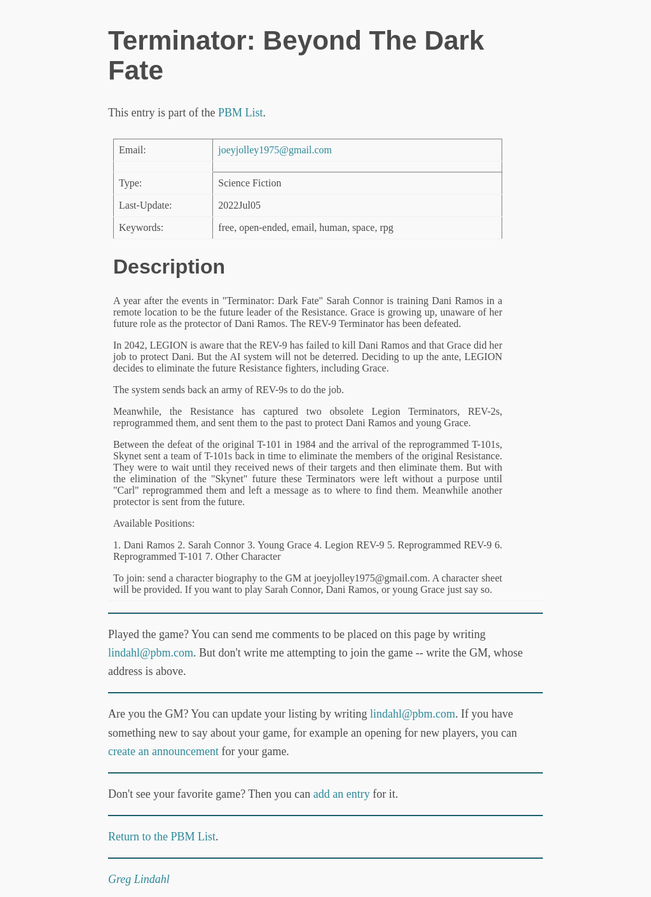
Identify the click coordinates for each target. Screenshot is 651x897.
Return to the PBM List (162, 836)
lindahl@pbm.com (150, 652)
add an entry (341, 794)
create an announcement (163, 751)
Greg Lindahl (139, 879)
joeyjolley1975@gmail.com (275, 149)
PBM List (240, 112)
